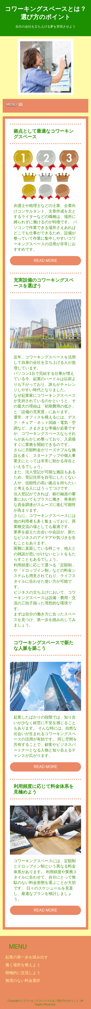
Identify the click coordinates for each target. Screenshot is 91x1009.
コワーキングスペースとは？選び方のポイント (45, 12)
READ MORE (45, 260)
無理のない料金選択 (22, 980)
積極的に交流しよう (22, 973)
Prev (26, 67)
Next (65, 67)
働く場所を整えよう (22, 965)
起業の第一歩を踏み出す (26, 957)
